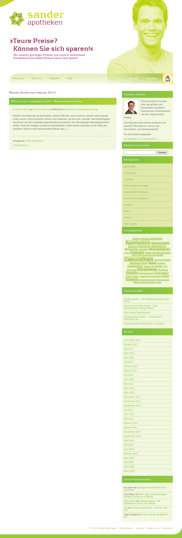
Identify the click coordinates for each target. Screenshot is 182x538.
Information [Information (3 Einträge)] (135, 266)
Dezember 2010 (132, 431)
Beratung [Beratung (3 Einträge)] (145, 246)
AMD (28, 141)
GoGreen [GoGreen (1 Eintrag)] (158, 260)
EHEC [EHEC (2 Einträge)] (148, 253)
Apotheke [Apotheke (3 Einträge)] (156, 238)
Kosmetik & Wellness (136, 192)
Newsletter (151, 78)
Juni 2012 (129, 379)
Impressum (167, 528)
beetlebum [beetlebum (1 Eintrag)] (133, 247)
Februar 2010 (131, 453)
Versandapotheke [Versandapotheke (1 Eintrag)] (147, 280)
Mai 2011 (128, 418)
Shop (70, 78)
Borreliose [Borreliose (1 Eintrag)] (144, 249)
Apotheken (130, 166)
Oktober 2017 (131, 344)
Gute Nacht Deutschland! (137, 312)
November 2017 (132, 340)
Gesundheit (37, 141)
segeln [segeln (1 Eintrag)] (136, 276)
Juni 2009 (129, 458)
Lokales (128, 204)
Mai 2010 (128, 444)
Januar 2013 (130, 370)
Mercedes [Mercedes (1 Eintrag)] (131, 270)
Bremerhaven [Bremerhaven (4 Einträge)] (159, 249)
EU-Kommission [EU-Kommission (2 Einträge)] (161, 253)
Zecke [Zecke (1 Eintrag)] (158, 282)
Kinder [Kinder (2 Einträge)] (159, 266)
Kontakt (133, 78)
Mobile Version (126, 528)
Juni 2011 (129, 414)
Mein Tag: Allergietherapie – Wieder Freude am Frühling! (146, 495)
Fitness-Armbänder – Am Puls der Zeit (145, 508)
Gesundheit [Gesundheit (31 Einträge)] (138, 259)
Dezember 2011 (132, 396)
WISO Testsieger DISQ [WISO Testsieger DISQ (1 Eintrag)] (144, 282)
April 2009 (129, 466)
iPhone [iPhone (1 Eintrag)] (147, 266)
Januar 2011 (130, 427)
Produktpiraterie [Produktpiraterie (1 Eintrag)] (146, 273)
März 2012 (129, 392)
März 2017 (129, 353)
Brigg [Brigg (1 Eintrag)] (126, 253)
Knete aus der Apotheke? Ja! (146, 515)
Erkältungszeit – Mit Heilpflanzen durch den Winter (146, 300)
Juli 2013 (128, 362)
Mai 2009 (128, 462)
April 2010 (129, 449)
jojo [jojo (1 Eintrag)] (152, 266)
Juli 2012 (128, 375)
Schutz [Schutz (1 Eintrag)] (129, 276)
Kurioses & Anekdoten (136, 198)
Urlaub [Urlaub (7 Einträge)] (131, 279)
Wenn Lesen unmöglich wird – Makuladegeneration (46, 101)
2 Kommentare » (21, 145)
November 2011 (132, 401)
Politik (127, 217)
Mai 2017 (128, 348)
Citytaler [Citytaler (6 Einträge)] (137, 253)
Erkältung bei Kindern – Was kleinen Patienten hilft (143, 318)
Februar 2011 (131, 423)
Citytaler (129, 179)
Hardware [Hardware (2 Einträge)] (135, 263)
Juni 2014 (129, 357)
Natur (127, 211)
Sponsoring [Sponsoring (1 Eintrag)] (156, 276)
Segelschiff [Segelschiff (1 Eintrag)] (145, 276)
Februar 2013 (131, 366)
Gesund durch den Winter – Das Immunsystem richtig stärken (141, 306)
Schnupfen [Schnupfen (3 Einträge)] (162, 273)
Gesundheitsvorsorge (136, 185)
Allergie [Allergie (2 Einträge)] (145, 239)
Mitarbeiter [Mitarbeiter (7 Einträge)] (147, 269)
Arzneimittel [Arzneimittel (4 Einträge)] (160, 243)
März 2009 (129, 471)
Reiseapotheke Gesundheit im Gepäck (144, 323)
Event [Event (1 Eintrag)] (134, 255)
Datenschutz (153, 528)
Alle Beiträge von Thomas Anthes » (141, 139)
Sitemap (140, 528)
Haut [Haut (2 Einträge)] (145, 263)
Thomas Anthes (40, 109)
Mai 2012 (128, 383)
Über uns (36, 78)
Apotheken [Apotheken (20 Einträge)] (137, 242)
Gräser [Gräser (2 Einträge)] (167, 260)
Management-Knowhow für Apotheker (145, 488)
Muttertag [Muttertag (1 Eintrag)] (163, 270)
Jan (126, 507)
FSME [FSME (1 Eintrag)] (160, 255)
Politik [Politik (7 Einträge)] (131, 273)
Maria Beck (130, 501)
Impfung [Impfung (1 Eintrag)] (161, 263)
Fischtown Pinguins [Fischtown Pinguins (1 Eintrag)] (147, 255)
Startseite (18, 78)
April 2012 (129, 388)
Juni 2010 (129, 440)
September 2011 (132, 405)
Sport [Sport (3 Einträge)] (165, 276)
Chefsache (130, 172)
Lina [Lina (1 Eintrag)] (165, 266)
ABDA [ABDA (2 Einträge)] (136, 239)
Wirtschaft (130, 223)
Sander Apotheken (107, 528)
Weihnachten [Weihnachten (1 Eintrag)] (162, 280)
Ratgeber (54, 78)
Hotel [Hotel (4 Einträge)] (153, 263)
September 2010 (132, 436)
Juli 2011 (128, 410)
